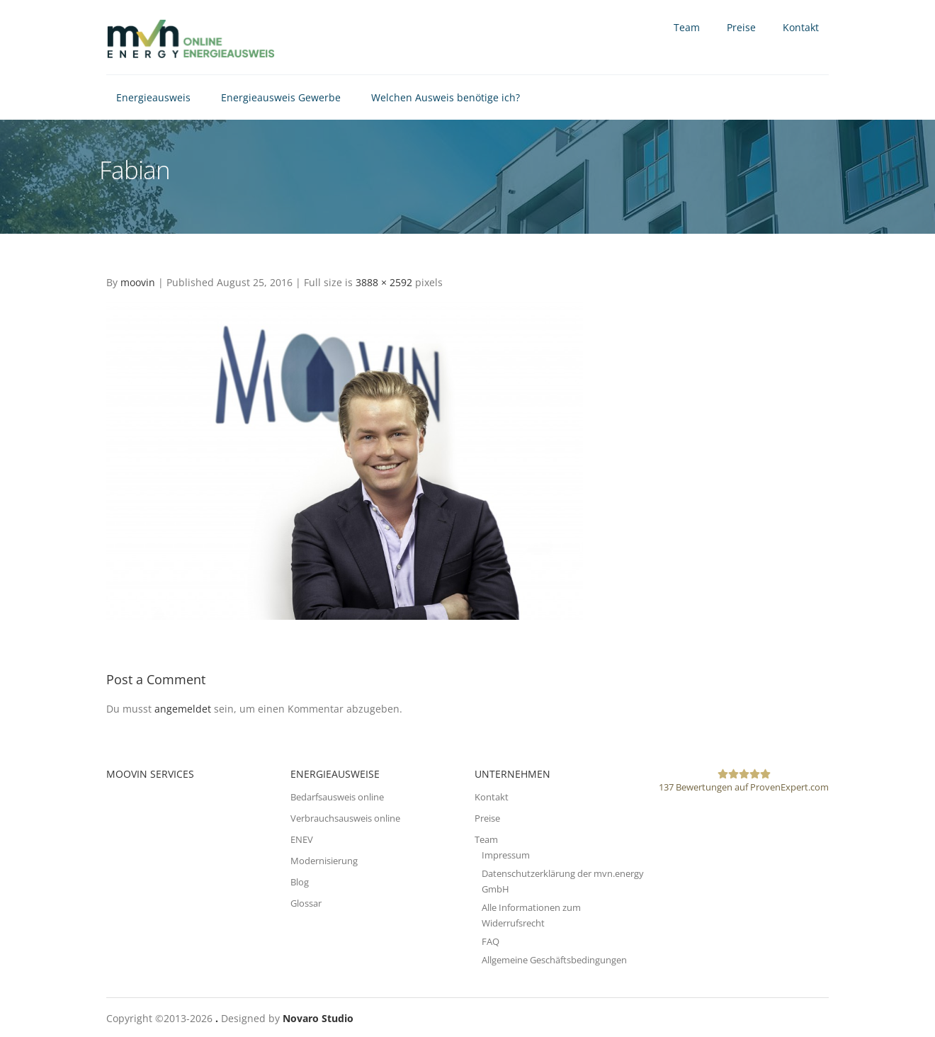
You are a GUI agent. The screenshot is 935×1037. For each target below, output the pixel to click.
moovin (137, 282)
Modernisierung (324, 860)
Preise (741, 27)
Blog (299, 882)
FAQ (490, 941)
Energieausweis (153, 97)
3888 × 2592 (384, 282)
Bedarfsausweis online (337, 796)
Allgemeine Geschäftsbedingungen (554, 959)
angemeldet (182, 708)
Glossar (306, 903)
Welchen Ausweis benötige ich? (445, 97)
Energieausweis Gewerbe (281, 97)
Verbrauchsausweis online (345, 818)
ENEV (301, 839)
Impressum (506, 855)
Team (687, 27)
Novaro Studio (318, 1018)
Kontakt (801, 27)
